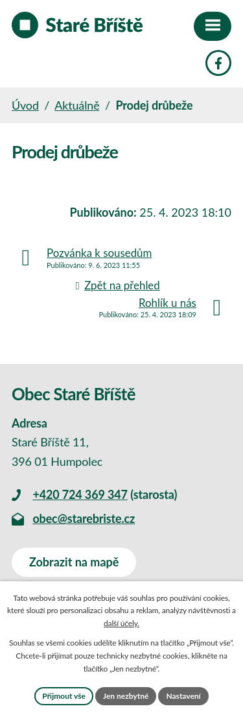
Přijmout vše (64, 696)
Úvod (25, 105)
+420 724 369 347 (79, 494)
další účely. (121, 623)
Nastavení (183, 696)
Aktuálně (76, 105)
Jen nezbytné (125, 696)
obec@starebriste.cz (83, 518)
